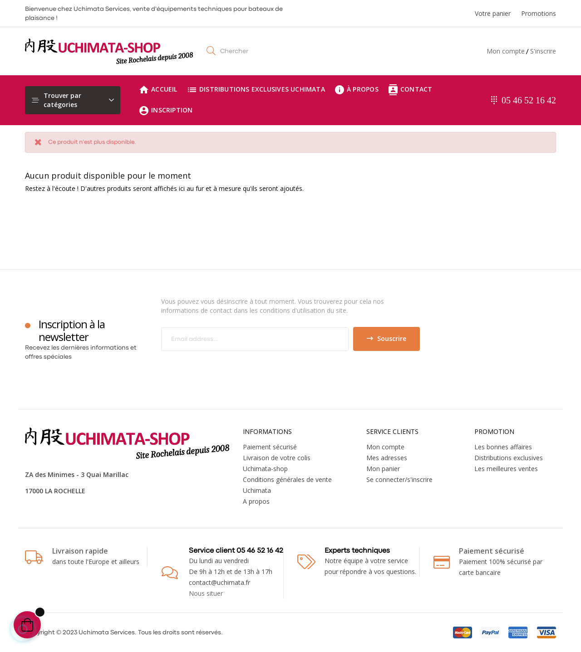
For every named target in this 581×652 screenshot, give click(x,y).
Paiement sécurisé (270, 447)
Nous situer (206, 593)
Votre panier (493, 13)
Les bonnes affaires (503, 447)
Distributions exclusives (508, 457)
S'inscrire (543, 51)
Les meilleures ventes (506, 468)
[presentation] (237, 368)
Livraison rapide (80, 551)
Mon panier (383, 468)
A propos (256, 501)
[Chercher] (483, 212)
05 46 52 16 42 (529, 100)
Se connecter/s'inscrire (399, 479)
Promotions (538, 13)
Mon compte (506, 51)
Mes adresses (386, 457)
